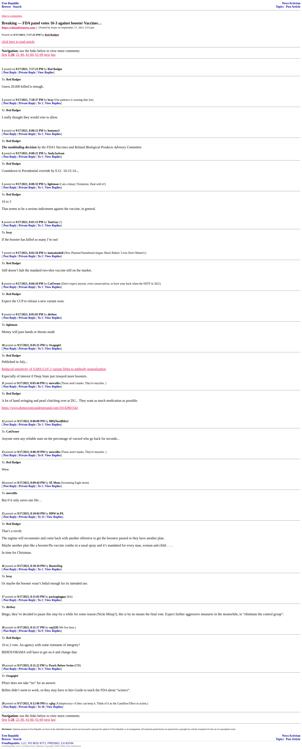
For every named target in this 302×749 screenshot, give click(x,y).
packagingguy (57, 596)
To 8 (40, 455)
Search (17, 6)
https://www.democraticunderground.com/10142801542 (40, 408)
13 (3, 452)
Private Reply (27, 72)
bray (50, 99)
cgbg (52, 703)
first (4, 54)
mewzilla (54, 383)
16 (3, 566)
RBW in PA (56, 513)
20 (3, 703)
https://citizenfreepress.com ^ (19, 27)
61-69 (39, 54)
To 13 (41, 517)
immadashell (55, 252)
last (53, 54)
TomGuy (53, 222)
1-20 (11, 54)
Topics (280, 6)
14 (3, 482)
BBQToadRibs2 (58, 421)
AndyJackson (56, 153)
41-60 (29, 54)
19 (3, 665)
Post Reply (10, 72)
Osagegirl (55, 345)
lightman (53, 184)
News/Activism (291, 3)
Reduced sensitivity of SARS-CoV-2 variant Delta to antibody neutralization (54, 369)
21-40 (20, 54)
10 (3, 345)
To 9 (40, 630)
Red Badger (55, 69)
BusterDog (55, 566)
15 (3, 513)
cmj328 (53, 627)
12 (3, 421)
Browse (6, 6)
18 (3, 627)
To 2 (40, 256)
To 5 (40, 348)
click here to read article (18, 42)
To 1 (40, 103)
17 (3, 596)
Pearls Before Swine (61, 665)
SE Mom (54, 482)
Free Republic (10, 3)
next (47, 54)
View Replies (46, 72)
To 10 (41, 706)
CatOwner (54, 283)
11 (3, 383)
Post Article (293, 6)
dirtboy (52, 314)
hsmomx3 (54, 130)
